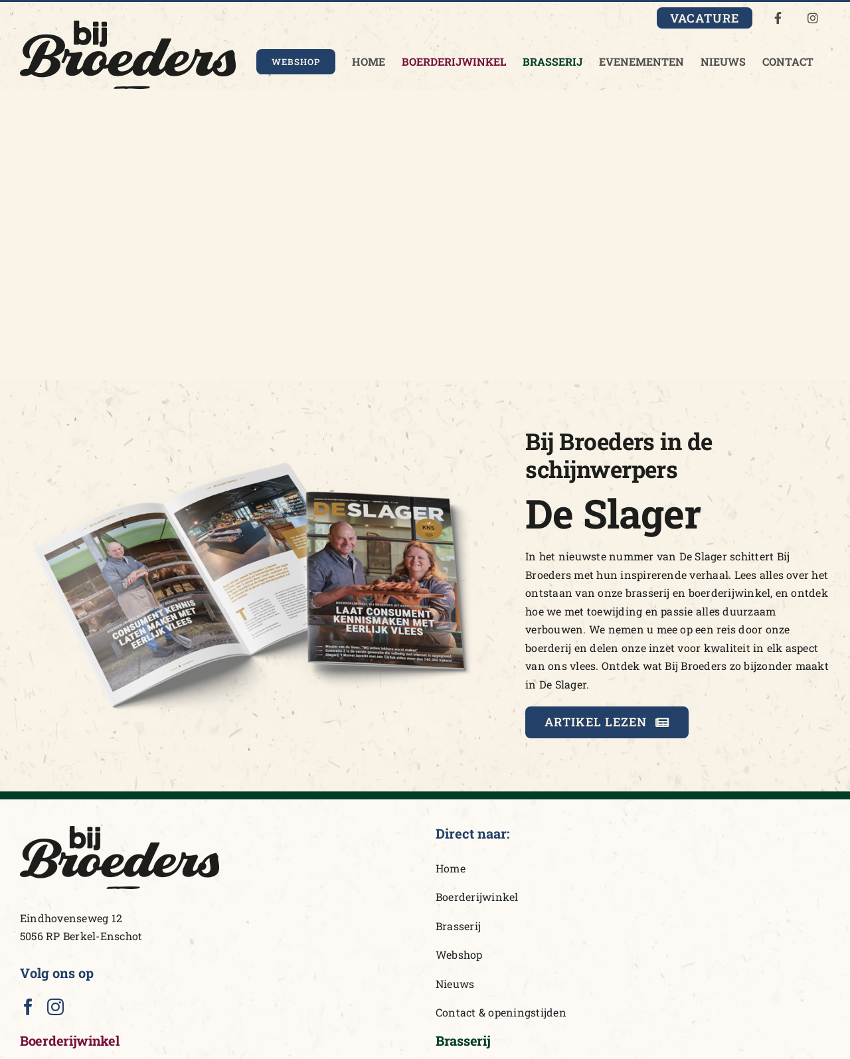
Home (451, 868)
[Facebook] (28, 1007)
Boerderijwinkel (477, 897)
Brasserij (458, 926)
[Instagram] (55, 1007)
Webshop (459, 954)
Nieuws (455, 984)
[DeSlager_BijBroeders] (256, 427)
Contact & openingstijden (501, 1012)
